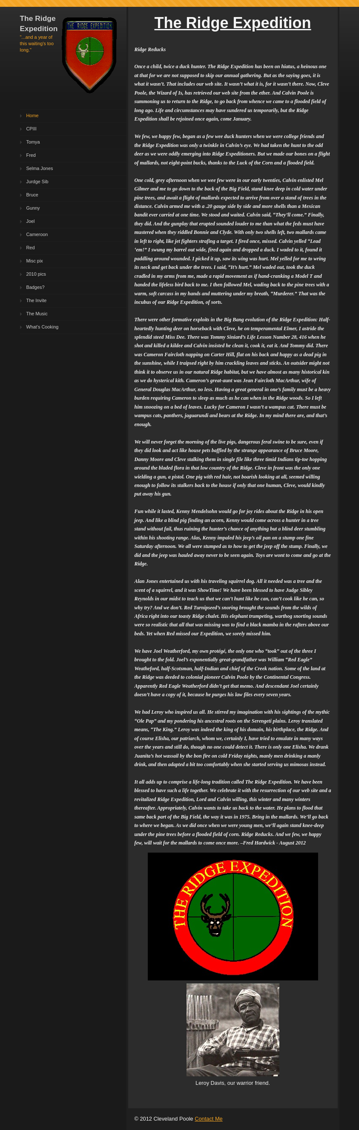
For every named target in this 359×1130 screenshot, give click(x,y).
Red (30, 247)
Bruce (32, 194)
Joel (30, 221)
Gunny (33, 207)
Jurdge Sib (37, 181)
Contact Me (208, 1119)
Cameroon (37, 234)
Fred (31, 155)
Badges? (35, 287)
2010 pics (36, 274)
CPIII (31, 128)
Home (32, 115)
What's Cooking (42, 326)
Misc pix (34, 260)
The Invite (36, 300)
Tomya (33, 141)
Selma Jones (39, 168)
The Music (37, 313)
